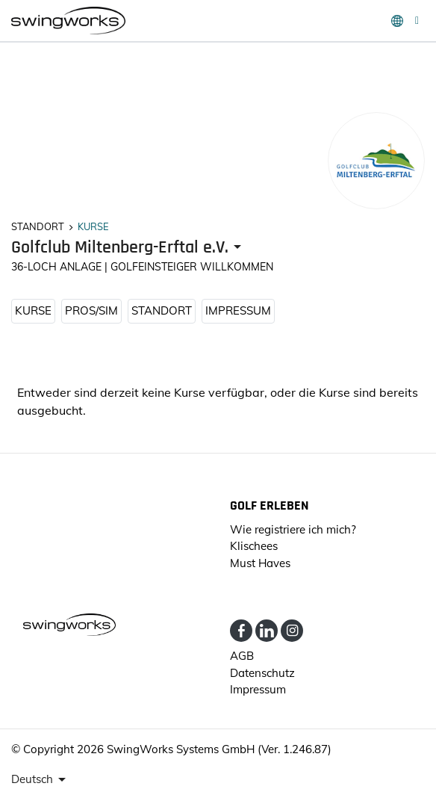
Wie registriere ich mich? (293, 529)
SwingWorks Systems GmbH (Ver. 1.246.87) (219, 749)
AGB (242, 656)
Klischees (254, 546)
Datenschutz (262, 673)
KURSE (33, 310)
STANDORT (161, 310)
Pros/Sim (91, 310)
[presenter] (128, 248)
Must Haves (260, 563)
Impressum (238, 310)
